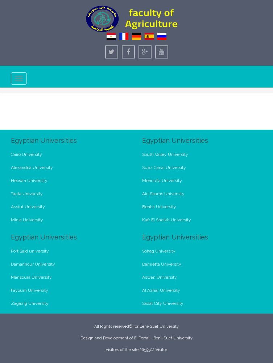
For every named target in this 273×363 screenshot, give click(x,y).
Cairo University (26, 154)
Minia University (27, 219)
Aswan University (159, 277)
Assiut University (28, 206)
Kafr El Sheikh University (166, 219)
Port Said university (30, 251)
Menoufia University (162, 180)
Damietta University (161, 264)
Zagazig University (30, 303)
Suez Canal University (164, 167)
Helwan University (29, 180)
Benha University (159, 206)
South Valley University (165, 154)
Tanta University (27, 193)
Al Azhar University (161, 290)
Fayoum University (29, 290)
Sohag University (158, 251)
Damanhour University (33, 264)
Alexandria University (32, 167)
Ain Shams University (163, 193)
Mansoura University (31, 277)
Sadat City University (162, 303)
